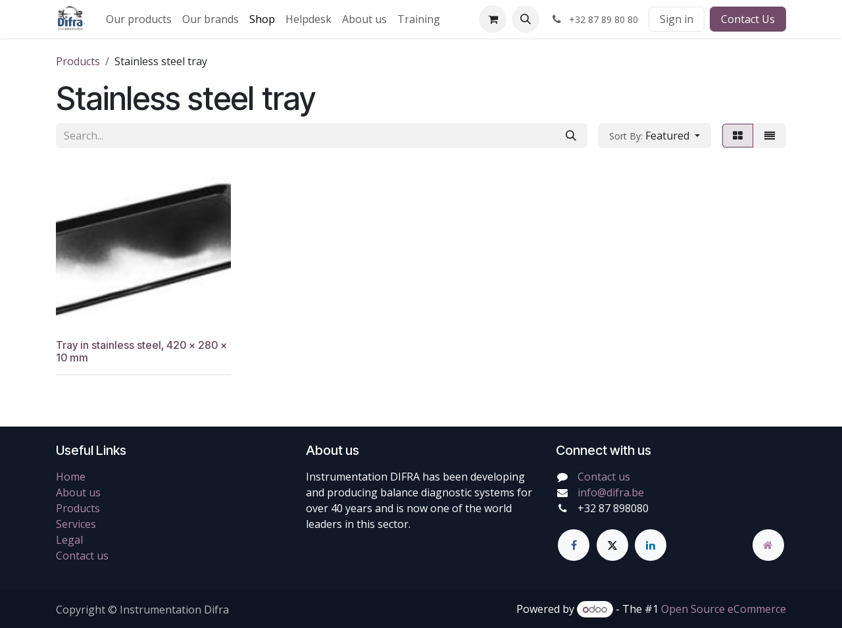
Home (71, 476)
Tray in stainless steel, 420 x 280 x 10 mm (141, 350)
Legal (69, 540)
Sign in (676, 19)
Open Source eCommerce (723, 609)
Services (76, 524)
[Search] (571, 135)
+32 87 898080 (613, 508)
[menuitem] (139, 19)
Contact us (82, 555)
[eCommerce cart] (493, 19)
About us (78, 492)
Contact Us (748, 19)
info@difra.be (611, 492)
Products (78, 61)
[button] (525, 19)
